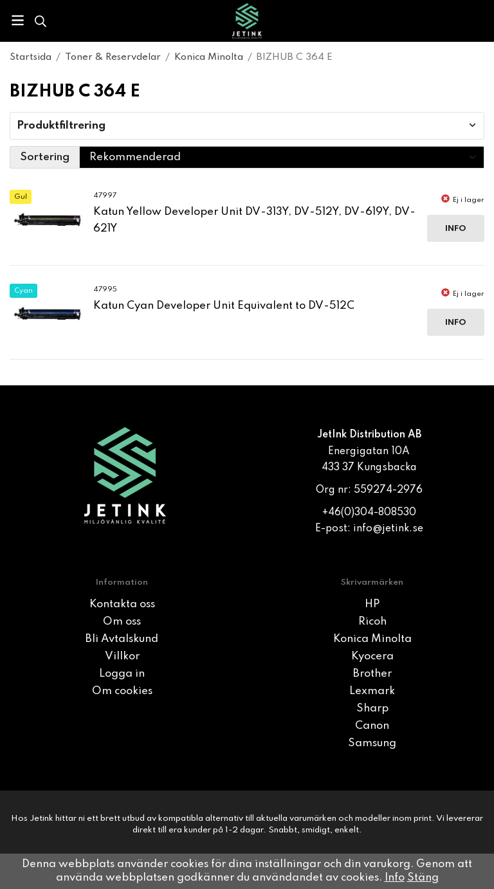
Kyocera (372, 656)
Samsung (372, 743)
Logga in (122, 673)
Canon (372, 725)
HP (372, 604)
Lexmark (372, 691)
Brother (372, 673)
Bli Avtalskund (122, 639)
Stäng (423, 877)
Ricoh (372, 621)
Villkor (122, 656)
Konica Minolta (372, 639)
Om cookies (122, 691)
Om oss (122, 621)
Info (455, 229)
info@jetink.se (388, 529)
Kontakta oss (122, 604)
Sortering (44, 157)
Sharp (372, 708)
